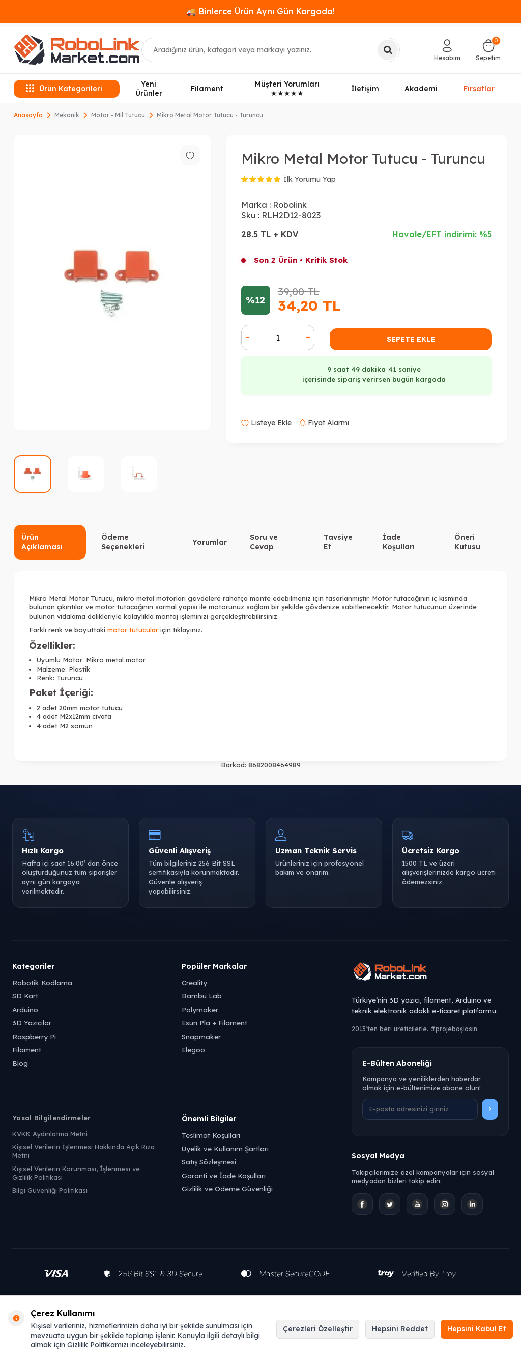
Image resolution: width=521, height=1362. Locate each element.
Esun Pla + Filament (214, 1022)
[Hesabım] (447, 50)
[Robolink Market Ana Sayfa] (430, 973)
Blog (20, 1063)
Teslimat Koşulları (211, 1135)
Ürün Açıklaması (42, 542)
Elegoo (193, 1049)
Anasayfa (28, 115)
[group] (112, 283)
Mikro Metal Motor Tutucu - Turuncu (210, 115)
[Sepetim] (488, 50)
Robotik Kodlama (42, 982)
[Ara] (388, 50)
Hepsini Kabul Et (476, 1328)
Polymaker (200, 1009)
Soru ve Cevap (264, 542)
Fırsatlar (479, 87)
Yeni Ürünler (148, 88)
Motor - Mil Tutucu (118, 115)
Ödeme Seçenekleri (122, 542)
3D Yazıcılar (31, 1022)
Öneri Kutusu (467, 542)
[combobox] (270, 50)
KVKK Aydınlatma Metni (50, 1134)
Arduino (25, 1009)
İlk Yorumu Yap (309, 179)
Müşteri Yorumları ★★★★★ (287, 88)
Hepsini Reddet (400, 1328)
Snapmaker (201, 1036)
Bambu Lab (202, 995)
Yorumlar (209, 542)
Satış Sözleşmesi (209, 1161)
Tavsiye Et (338, 542)
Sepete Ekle (411, 339)
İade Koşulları (399, 542)
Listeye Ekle (266, 422)
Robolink (290, 205)
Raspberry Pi (34, 1036)
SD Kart (25, 995)
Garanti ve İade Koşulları (224, 1175)
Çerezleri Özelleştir (318, 1328)
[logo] (76, 50)
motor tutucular (132, 630)
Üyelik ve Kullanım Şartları (225, 1148)
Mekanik (66, 115)
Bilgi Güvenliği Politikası (50, 1190)
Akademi (421, 88)
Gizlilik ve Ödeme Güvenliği (227, 1188)
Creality (194, 982)
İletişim (365, 88)
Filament (207, 88)
